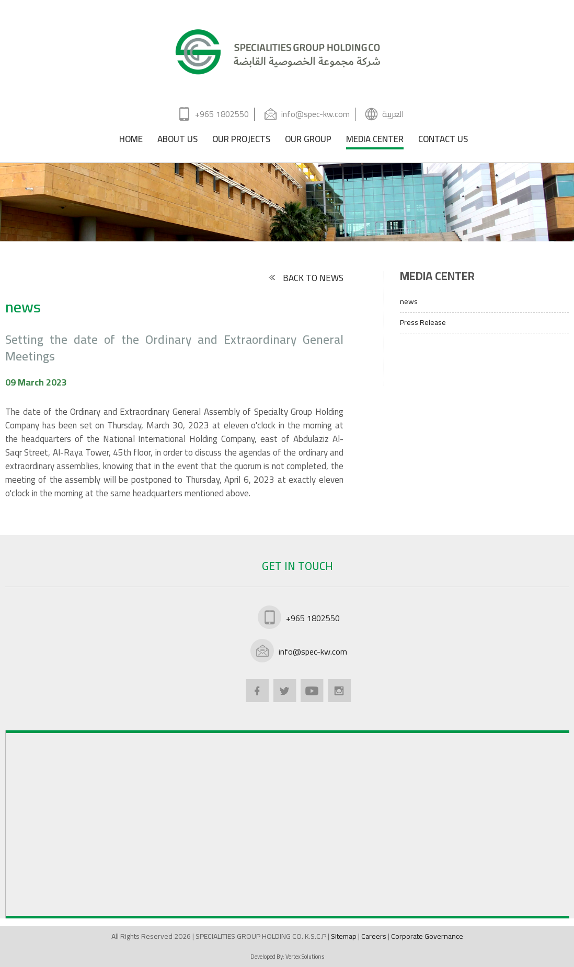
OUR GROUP (308, 140)
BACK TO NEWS (305, 278)
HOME (131, 140)
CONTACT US (443, 140)
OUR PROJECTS (241, 140)
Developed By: (287, 957)
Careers (374, 936)
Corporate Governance (427, 936)
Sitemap (344, 936)
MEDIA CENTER (375, 140)
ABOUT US (177, 140)
